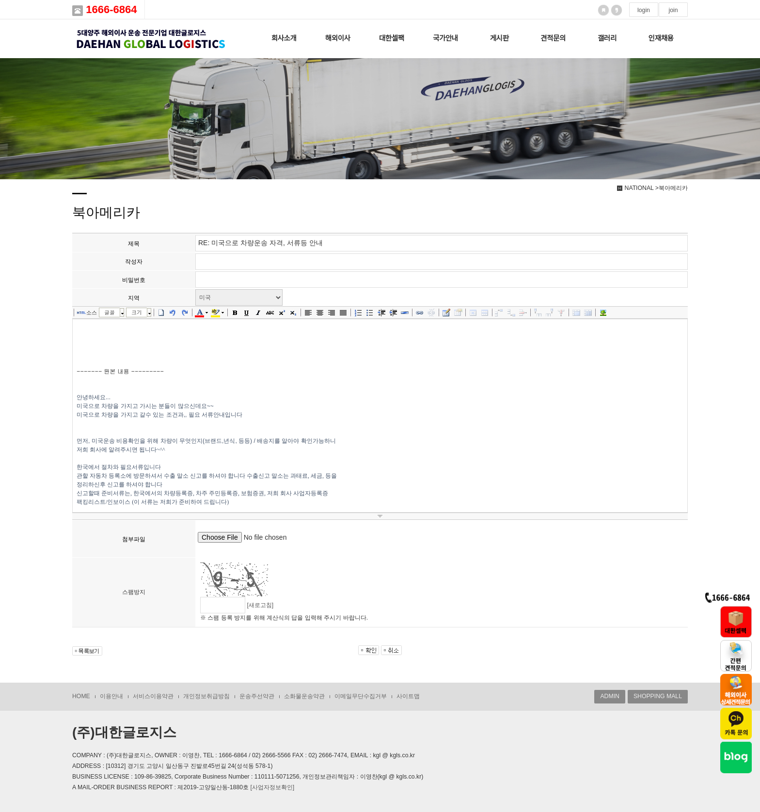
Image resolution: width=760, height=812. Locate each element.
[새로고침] (260, 605)
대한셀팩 (391, 38)
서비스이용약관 (153, 696)
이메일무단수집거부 (360, 696)
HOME (81, 696)
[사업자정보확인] (272, 787)
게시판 (499, 38)
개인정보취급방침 (206, 696)
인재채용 (661, 38)
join (673, 10)
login (643, 10)
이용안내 (111, 696)
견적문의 (553, 38)
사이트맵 (408, 696)
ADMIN (609, 696)
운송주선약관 (256, 696)
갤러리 (607, 38)
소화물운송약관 (304, 696)
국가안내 (445, 38)
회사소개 (284, 38)
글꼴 (109, 312)
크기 (136, 312)
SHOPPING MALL (657, 696)
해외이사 (337, 38)
